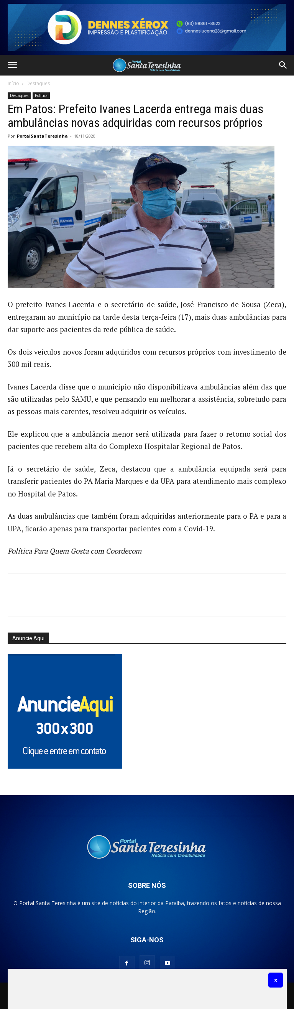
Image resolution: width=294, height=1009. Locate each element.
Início (13, 83)
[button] (12, 65)
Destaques (38, 83)
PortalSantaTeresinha (42, 136)
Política (41, 95)
